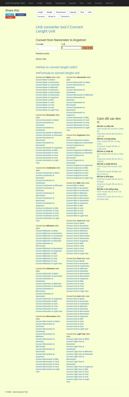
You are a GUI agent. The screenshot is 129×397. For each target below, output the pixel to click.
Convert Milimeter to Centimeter (49, 236)
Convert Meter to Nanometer (48, 95)
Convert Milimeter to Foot (46, 258)
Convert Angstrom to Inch (77, 175)
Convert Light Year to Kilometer (79, 354)
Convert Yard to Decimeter (77, 226)
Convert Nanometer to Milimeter (79, 95)
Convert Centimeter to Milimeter (49, 185)
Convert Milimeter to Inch (46, 261)
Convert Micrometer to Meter (48, 321)
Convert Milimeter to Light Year (49, 263)
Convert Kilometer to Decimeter (49, 276)
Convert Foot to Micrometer (78, 274)
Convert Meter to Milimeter (47, 87)
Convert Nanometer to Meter (78, 82)
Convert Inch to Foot (75, 324)
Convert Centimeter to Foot (47, 213)
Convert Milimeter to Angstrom (49, 251)
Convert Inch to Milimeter (77, 306)
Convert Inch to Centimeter (77, 304)
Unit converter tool (51, 27)
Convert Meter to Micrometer (48, 92)
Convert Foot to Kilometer (77, 271)
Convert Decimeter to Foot (47, 155)
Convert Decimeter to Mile (47, 150)
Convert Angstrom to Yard (77, 170)
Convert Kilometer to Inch (46, 309)
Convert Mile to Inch (74, 213)
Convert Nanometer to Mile (77, 118)
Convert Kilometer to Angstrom (49, 299)
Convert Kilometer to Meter (47, 274)
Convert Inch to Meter (75, 299)
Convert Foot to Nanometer (77, 276)
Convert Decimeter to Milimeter (49, 133)
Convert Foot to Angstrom (77, 279)
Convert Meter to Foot (45, 105)
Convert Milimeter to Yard (46, 256)
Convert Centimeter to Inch (47, 216)
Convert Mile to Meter (75, 185)
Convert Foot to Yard (75, 284)
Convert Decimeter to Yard (47, 153)
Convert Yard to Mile (74, 243)
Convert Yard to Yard (75, 246)
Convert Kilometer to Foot (47, 306)
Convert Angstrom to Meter (77, 140)
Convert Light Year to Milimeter (79, 352)
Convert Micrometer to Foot (47, 364)
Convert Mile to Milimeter (76, 193)
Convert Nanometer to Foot (77, 123)
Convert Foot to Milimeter (77, 269)
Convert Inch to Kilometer (77, 309)
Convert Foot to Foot (75, 286)
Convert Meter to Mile (45, 100)
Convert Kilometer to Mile (46, 301)
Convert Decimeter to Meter (47, 120)
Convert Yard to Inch (75, 251)
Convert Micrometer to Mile (47, 359)
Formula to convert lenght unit (59, 73)
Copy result (87, 48)
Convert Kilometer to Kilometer (49, 286)
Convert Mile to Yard (74, 208)
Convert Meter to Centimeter (48, 85)
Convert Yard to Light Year (77, 253)
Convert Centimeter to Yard (47, 211)
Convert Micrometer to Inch (47, 367)
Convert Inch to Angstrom (77, 316)
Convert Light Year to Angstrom (79, 367)
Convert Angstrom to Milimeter (79, 150)
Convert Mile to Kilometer (77, 196)
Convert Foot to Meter (75, 261)
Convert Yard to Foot (75, 248)
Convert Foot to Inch (75, 289)
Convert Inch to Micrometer (77, 311)
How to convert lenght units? (58, 67)
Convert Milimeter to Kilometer (49, 241)
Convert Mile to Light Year (77, 216)
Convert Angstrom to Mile (77, 168)
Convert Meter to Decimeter (47, 82)
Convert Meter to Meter (45, 80)
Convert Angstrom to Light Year (79, 178)
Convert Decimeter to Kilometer (49, 135)
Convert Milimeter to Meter (47, 231)
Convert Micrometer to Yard (47, 362)
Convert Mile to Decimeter (77, 188)
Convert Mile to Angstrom (77, 203)
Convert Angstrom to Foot (77, 173)
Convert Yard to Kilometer (77, 233)
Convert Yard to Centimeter (77, 228)
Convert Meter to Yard (45, 102)
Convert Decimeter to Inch (47, 158)
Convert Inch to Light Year (77, 329)
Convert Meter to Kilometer (47, 90)
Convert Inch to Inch (74, 326)
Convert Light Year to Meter (77, 339)
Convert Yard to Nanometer (77, 238)
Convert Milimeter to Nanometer (49, 248)
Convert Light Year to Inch (77, 377)
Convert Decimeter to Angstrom (49, 148)
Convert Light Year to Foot (77, 374)
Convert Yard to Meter (75, 223)
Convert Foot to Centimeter (77, 266)
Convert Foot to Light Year (77, 291)
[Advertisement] (110, 68)
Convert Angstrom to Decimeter (79, 143)
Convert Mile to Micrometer (77, 198)
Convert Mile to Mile (74, 206)
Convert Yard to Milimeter (77, 231)
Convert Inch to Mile (74, 319)
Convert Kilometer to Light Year (49, 311)
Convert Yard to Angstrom (77, 241)
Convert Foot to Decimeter (77, 263)
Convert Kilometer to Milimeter (49, 284)
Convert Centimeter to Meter (48, 173)
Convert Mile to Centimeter (77, 191)
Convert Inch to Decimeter (77, 301)
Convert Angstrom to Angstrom (79, 165)
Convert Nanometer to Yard (77, 120)
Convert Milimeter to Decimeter (49, 233)
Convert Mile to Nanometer (77, 201)
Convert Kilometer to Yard (47, 304)
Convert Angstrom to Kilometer (79, 153)
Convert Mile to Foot (74, 211)
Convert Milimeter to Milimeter (48, 238)
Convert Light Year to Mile (77, 369)
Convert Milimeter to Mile (46, 253)
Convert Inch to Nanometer (77, 314)
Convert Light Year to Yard (77, 372)
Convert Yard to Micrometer (77, 236)
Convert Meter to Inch (45, 107)
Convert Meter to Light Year (47, 110)
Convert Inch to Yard (75, 321)
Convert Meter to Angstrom (47, 97)
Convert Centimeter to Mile (47, 208)
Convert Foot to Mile (74, 281)
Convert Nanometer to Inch (77, 125)
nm (41, 44)
